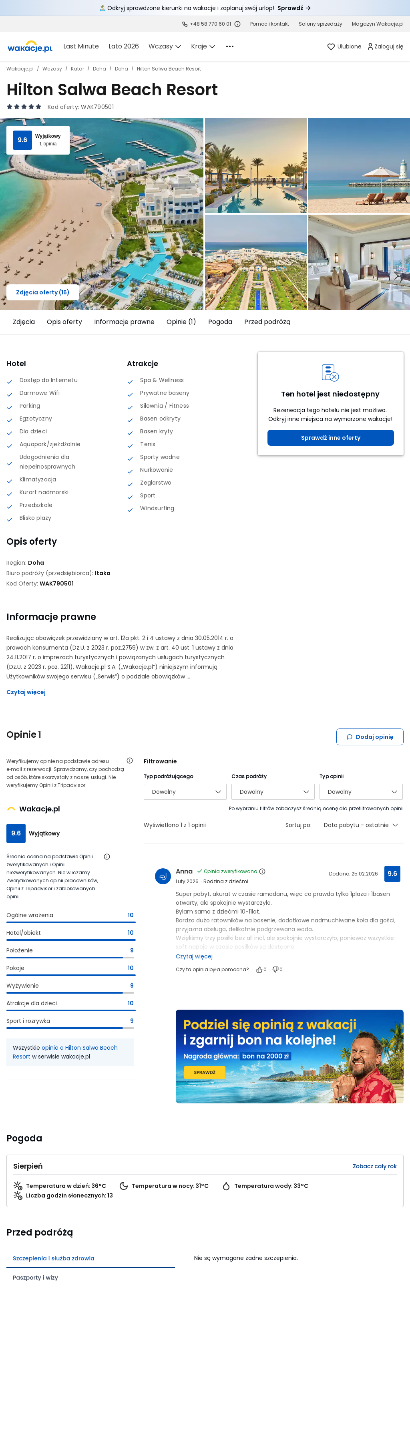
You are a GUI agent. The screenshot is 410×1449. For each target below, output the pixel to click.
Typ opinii (332, 776)
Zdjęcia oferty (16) (43, 292)
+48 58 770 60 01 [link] (210, 23)
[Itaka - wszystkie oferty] (103, 573)
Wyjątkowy (48, 136)
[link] (30, 46)
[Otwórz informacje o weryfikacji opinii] (130, 760)
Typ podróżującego (168, 776)
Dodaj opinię (370, 737)
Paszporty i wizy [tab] (35, 1278)
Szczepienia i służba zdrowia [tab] (53, 1258)
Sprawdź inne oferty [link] (330, 438)
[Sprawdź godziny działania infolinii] (237, 24)
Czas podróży (248, 776)
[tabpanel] (299, 1255)
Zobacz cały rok (375, 1166)
